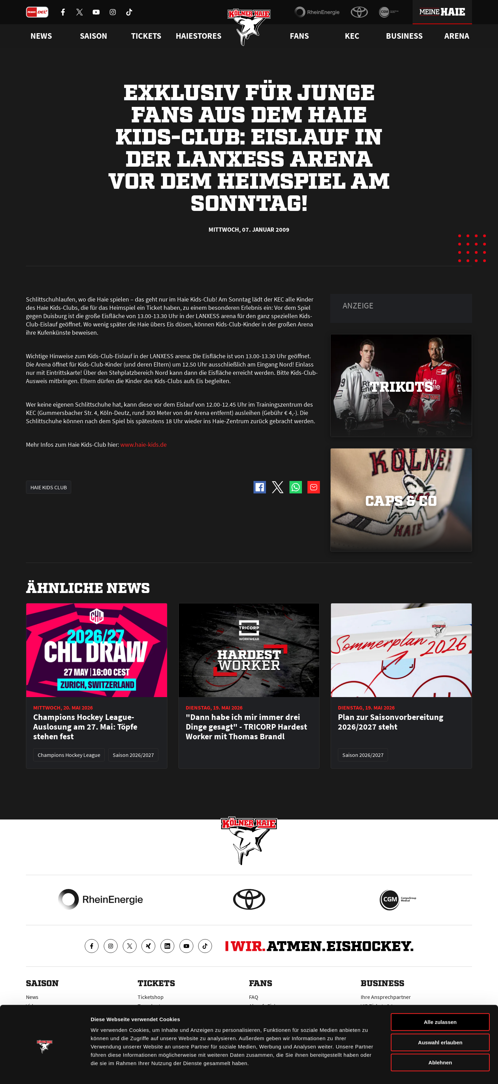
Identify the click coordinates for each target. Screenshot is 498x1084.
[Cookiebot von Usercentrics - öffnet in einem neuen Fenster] (45, 1070)
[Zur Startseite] (249, 29)
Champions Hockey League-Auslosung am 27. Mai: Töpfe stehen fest (85, 726)
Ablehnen (440, 1040)
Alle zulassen (440, 999)
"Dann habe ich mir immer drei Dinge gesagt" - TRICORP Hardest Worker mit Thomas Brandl (246, 726)
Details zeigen (367, 1070)
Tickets (146, 36)
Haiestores (198, 36)
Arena (456, 36)
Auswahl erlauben (440, 1020)
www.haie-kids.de (143, 444)
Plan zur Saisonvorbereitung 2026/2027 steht (390, 722)
